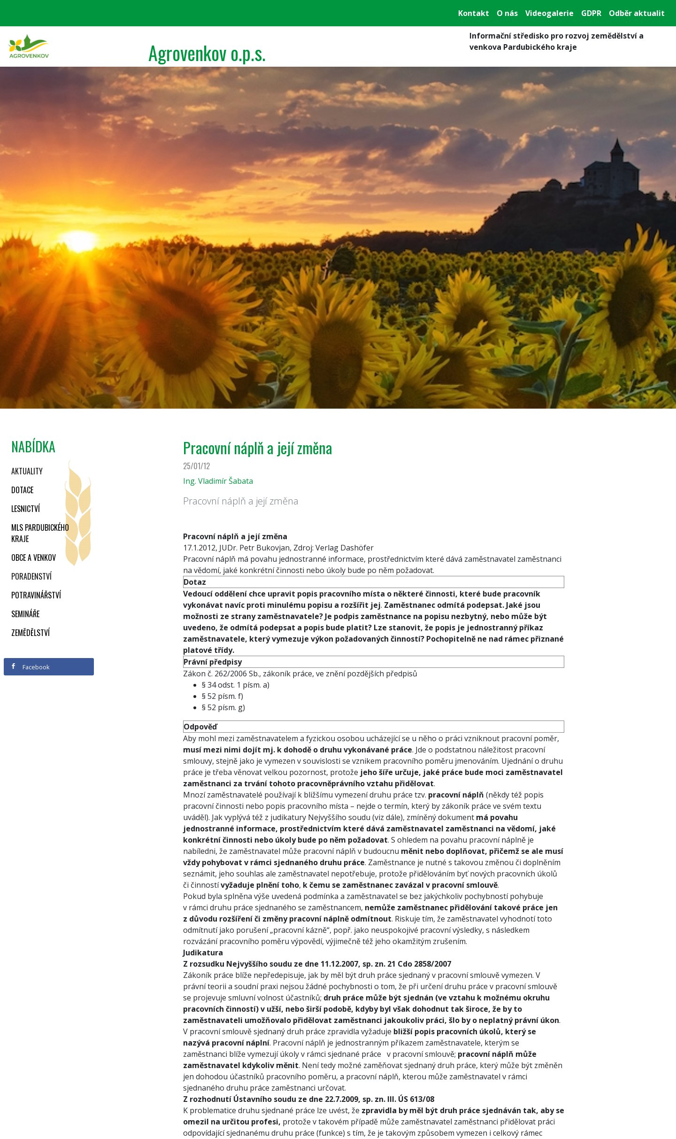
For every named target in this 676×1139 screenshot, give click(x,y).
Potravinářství (36, 595)
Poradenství (31, 576)
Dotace (22, 490)
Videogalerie (549, 13)
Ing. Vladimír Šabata (218, 481)
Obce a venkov (33, 557)
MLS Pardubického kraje (40, 533)
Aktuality (27, 471)
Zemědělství (30, 632)
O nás (507, 13)
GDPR (591, 13)
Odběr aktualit (637, 13)
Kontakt (473, 13)
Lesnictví (25, 508)
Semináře (25, 614)
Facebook (30, 667)
